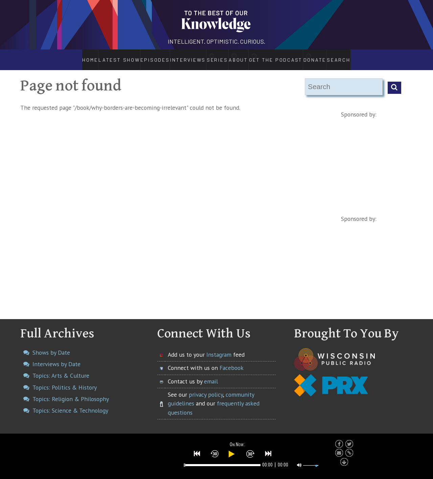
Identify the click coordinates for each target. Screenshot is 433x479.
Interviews (170, 56)
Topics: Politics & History (64, 380)
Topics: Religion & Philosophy (70, 392)
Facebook (232, 361)
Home (71, 56)
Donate (332, 56)
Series (209, 56)
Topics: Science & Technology (70, 403)
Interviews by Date (56, 357)
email (211, 374)
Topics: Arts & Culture (60, 368)
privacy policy (206, 387)
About (243, 56)
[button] (197, 453)
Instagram (218, 347)
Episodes (136, 56)
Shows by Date (51, 345)
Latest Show (102, 56)
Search (358, 56)
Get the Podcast (287, 56)
